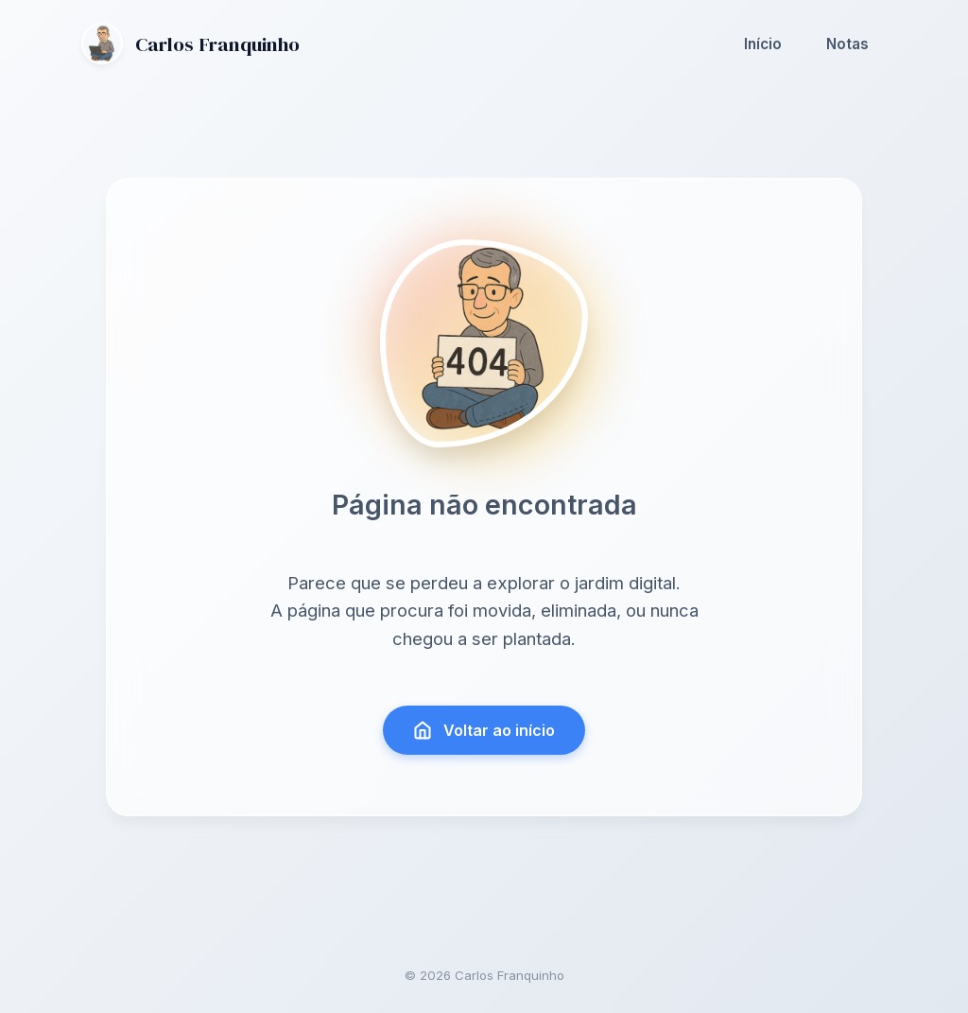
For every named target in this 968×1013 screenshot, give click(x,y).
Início (763, 44)
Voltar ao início (484, 730)
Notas (847, 44)
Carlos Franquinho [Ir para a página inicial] (190, 43)
